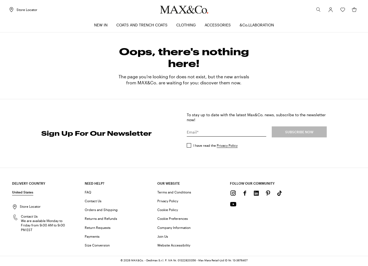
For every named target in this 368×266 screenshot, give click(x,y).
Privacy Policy (227, 146)
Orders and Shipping (101, 211)
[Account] (327, 10)
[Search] (315, 10)
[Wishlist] (339, 10)
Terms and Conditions (174, 193)
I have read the (215, 146)
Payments (92, 237)
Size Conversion (97, 246)
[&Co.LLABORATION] (257, 26)
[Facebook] (244, 194)
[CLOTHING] (186, 26)
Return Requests (98, 229)
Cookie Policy (167, 211)
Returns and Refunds (101, 219)
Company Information (174, 229)
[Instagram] (233, 194)
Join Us (162, 237)
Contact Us (93, 202)
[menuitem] (101, 26)
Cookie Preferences (172, 219)
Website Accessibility (173, 246)
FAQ (88, 193)
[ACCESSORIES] (218, 26)
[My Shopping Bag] (351, 10)
